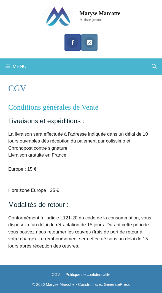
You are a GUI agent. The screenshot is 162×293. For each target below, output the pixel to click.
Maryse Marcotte (100, 13)
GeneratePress (117, 284)
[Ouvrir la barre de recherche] (154, 66)
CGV (56, 274)
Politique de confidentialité (88, 274)
